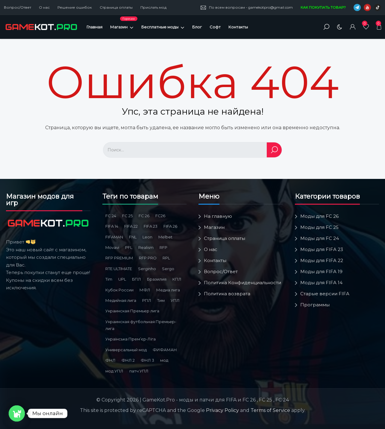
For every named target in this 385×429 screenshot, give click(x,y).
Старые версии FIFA (324, 293)
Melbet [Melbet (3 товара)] (165, 237)
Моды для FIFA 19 (321, 271)
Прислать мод (153, 7)
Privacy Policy (222, 410)
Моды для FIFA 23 (321, 249)
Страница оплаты (116, 7)
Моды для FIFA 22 (321, 260)
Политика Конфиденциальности (242, 282)
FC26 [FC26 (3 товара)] (160, 215)
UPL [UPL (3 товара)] (122, 279)
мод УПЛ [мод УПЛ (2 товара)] (114, 371)
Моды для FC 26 (319, 216)
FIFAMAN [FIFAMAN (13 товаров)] (114, 237)
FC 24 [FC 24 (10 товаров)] (110, 215)
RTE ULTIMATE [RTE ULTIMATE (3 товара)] (118, 268)
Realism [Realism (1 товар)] (146, 247)
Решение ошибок (74, 7)
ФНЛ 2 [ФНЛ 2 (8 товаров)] (128, 360)
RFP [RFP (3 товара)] (163, 247)
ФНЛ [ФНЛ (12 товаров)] (110, 360)
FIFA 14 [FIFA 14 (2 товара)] (111, 226)
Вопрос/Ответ (17, 7)
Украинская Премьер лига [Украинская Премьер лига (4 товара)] (132, 310)
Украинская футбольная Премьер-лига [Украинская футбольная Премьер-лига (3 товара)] (140, 325)
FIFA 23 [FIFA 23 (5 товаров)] (150, 226)
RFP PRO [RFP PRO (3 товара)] (148, 257)
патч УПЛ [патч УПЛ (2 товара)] (138, 371)
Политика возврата (227, 293)
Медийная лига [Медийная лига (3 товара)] (120, 300)
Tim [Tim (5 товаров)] (108, 279)
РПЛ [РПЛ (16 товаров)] (146, 300)
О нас (44, 7)
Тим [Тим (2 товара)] (161, 300)
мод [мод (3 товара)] (164, 360)
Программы (315, 305)
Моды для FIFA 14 (321, 282)
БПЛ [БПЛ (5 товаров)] (136, 279)
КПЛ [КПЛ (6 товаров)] (176, 279)
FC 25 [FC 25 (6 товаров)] (127, 215)
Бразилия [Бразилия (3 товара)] (156, 279)
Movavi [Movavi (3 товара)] (112, 247)
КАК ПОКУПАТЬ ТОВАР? (323, 7)
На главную (218, 216)
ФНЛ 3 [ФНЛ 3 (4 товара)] (147, 360)
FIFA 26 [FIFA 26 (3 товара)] (170, 226)
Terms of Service (270, 410)
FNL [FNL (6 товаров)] (133, 237)
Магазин (123, 27)
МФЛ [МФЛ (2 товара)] (145, 289)
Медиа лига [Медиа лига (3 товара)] (168, 289)
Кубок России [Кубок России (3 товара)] (119, 289)
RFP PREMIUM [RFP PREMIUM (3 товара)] (119, 257)
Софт (215, 27)
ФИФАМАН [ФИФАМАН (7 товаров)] (165, 349)
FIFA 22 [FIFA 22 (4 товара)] (131, 226)
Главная (94, 27)
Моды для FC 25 (319, 227)
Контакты (238, 27)
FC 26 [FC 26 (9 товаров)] (144, 215)
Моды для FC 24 (319, 238)
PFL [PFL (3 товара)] (128, 247)
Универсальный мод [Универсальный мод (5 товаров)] (126, 349)
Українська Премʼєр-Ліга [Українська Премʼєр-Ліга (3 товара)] (130, 339)
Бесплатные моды (162, 27)
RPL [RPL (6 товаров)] (166, 257)
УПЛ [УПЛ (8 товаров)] (175, 300)
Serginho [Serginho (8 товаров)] (147, 268)
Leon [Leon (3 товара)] (147, 237)
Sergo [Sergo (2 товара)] (168, 268)
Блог (197, 27)
